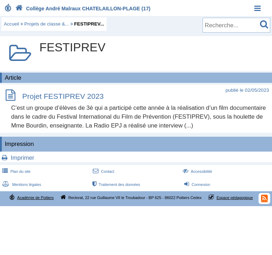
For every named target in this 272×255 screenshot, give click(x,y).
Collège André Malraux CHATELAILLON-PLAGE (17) (82, 8)
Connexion (196, 184)
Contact (102, 171)
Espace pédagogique (235, 198)
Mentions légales (21, 184)
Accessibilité (196, 171)
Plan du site (15, 171)
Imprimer (22, 157)
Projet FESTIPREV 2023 (63, 96)
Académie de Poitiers (35, 198)
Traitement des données (115, 184)
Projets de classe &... (46, 24)
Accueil (11, 24)
